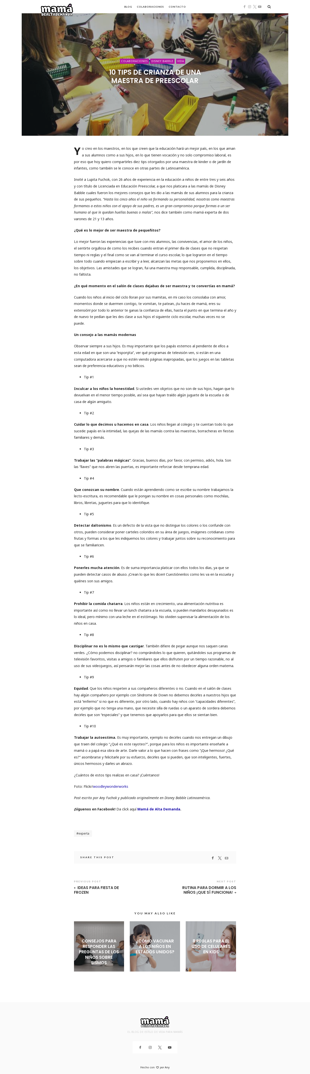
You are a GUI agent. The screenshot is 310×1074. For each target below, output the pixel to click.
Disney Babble (162, 61)
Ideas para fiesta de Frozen (96, 890)
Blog (128, 6)
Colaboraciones (150, 6)
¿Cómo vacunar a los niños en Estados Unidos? (155, 946)
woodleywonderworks (110, 786)
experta (83, 833)
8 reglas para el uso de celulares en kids (211, 946)
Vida (180, 61)
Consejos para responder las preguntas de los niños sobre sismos (99, 952)
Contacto (177, 6)
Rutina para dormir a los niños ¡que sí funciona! (209, 890)
